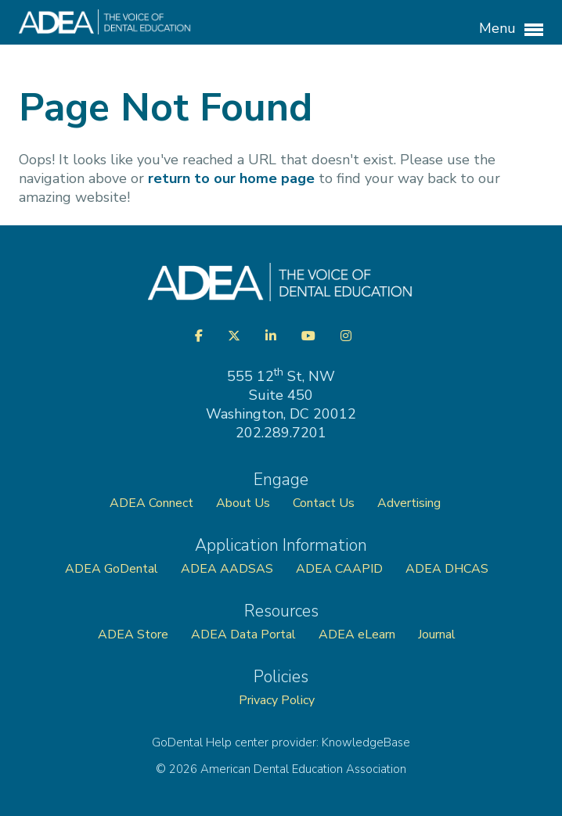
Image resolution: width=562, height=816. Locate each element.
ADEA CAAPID (339, 568)
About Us (243, 503)
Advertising (410, 503)
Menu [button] (511, 29)
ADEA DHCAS (446, 568)
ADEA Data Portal (243, 634)
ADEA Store (133, 634)
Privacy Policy (277, 700)
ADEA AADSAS (227, 568)
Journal (437, 634)
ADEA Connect (151, 503)
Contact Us (324, 503)
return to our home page (231, 178)
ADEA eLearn (357, 634)
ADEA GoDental (111, 568)
